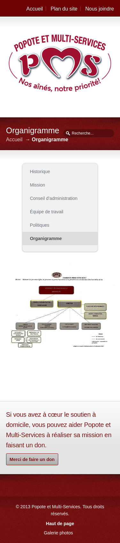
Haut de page (60, 523)
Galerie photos (58, 532)
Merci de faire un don (32, 459)
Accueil (34, 8)
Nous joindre (99, 8)
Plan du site (64, 8)
